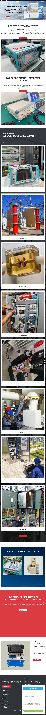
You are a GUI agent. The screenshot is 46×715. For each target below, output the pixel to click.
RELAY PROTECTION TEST (23, 26)
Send (33, 710)
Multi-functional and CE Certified (23, 29)
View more (23, 37)
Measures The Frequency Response (23, 83)
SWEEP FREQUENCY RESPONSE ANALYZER (23, 79)
